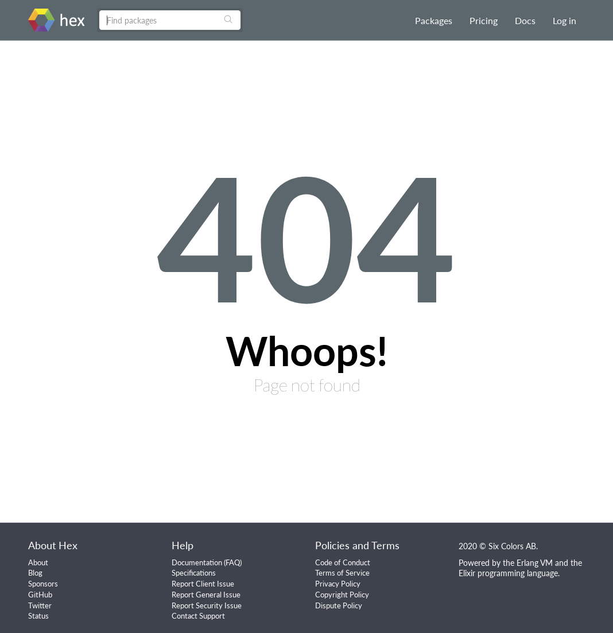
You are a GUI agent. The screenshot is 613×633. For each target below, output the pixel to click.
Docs (525, 20)
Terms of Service (342, 572)
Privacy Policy (337, 583)
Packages (433, 20)
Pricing (484, 20)
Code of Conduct (342, 562)
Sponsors (43, 583)
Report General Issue (206, 594)
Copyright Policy (342, 594)
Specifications (194, 572)
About (38, 562)
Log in (564, 20)
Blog (35, 572)
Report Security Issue (207, 605)
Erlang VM (535, 563)
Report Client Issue (203, 583)
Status (38, 615)
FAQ (233, 562)
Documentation (197, 562)
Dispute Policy (338, 605)
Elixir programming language (508, 573)
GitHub (40, 594)
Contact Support (198, 615)
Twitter (40, 605)
